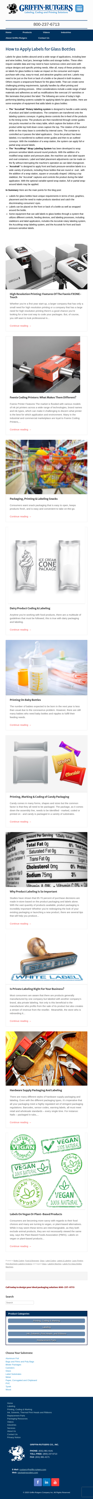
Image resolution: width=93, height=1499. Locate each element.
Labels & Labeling (64, 1261)
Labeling (11, 1406)
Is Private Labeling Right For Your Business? (37, 988)
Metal (8, 1377)
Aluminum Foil (12, 1358)
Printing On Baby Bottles (25, 699)
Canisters (10, 1368)
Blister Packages (13, 1364)
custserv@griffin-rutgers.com (32, 1469)
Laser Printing (77, 1261)
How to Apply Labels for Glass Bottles (40, 49)
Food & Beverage (32, 1261)
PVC (8, 1383)
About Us (11, 1431)
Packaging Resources (17, 1418)
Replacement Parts (16, 1415)
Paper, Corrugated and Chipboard (21, 1380)
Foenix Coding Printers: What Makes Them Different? (43, 397)
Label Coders (50, 1261)
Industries (66, 32)
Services (11, 1428)
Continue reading (20, 326)
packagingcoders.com (28, 1472)
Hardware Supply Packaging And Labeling (36, 1090)
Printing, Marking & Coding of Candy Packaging (39, 796)
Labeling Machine (55, 1264)
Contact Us (43, 38)
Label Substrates (13, 1374)
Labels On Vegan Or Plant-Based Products (36, 1214)
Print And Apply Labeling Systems (19, 1264)
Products (27, 32)
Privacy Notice (14, 1437)
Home (8, 32)
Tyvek (8, 1386)
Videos (46, 32)
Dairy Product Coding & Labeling (30, 608)
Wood (8, 1389)
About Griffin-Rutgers (16, 38)
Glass (42, 1261)
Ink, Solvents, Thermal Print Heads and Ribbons (29, 1412)
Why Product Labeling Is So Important (33, 891)
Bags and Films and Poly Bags (20, 1361)
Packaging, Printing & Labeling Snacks (34, 498)
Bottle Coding (18, 1261)
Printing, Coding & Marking (19, 1409)
